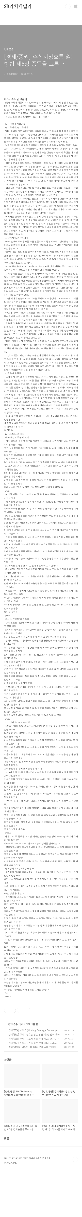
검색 (67, 6)
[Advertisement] (41, 1025)
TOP (75, 1206)
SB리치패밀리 (18, 6)
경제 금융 (13, 1071)
